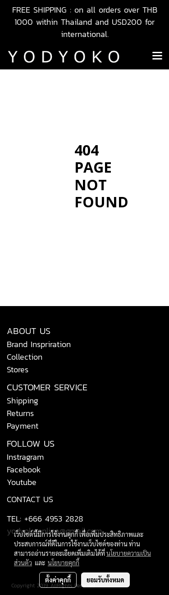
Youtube (22, 482)
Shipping (22, 400)
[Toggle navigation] (157, 56)
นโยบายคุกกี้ (63, 562)
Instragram (25, 457)
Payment (22, 426)
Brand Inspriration (39, 344)
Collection (24, 357)
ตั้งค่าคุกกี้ (58, 580)
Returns (20, 413)
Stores (17, 369)
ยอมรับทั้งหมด (105, 580)
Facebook (24, 469)
